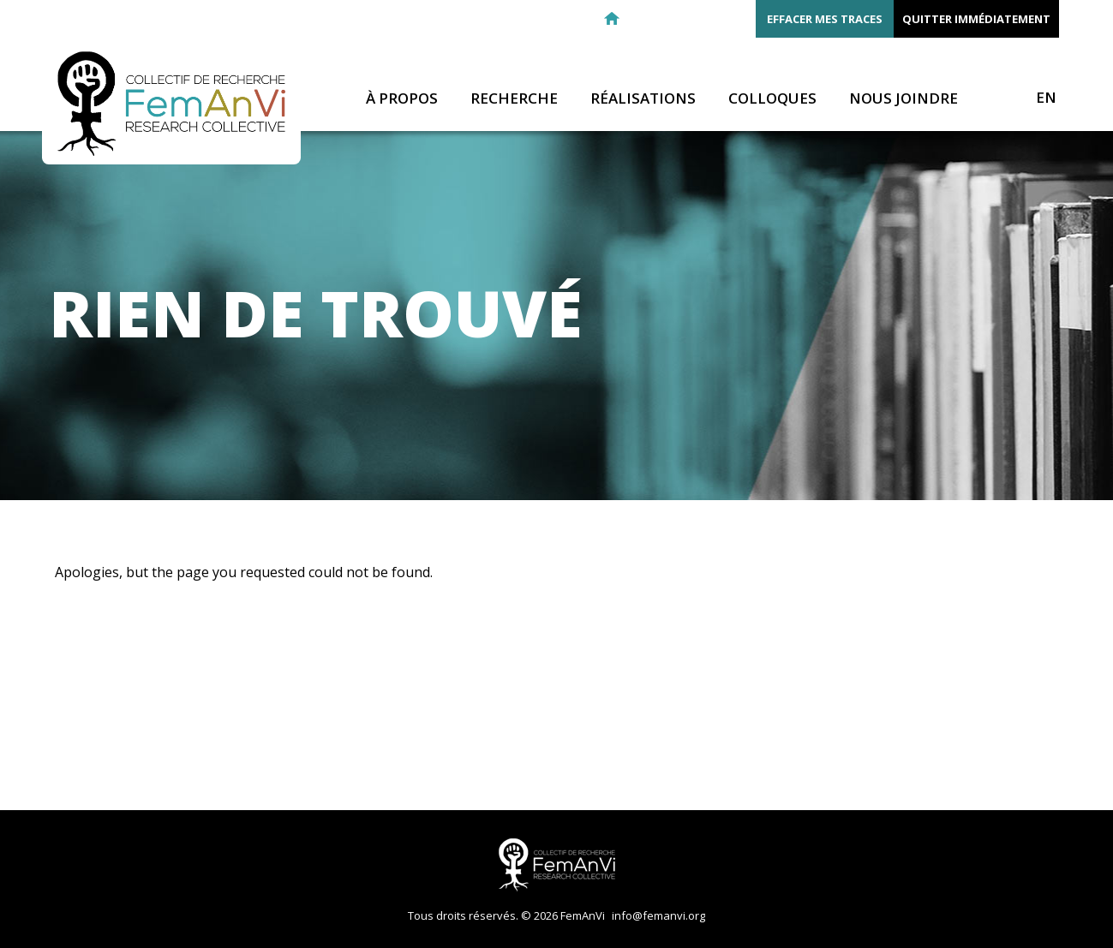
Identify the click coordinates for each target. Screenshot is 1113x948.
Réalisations (643, 99)
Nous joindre (903, 99)
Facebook (673, 19)
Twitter (704, 19)
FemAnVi (171, 103)
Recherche (514, 99)
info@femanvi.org (658, 915)
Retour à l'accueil (612, 19)
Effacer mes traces (825, 19)
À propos (402, 99)
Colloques (772, 99)
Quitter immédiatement (976, 19)
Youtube (735, 19)
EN (1046, 97)
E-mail (642, 19)
